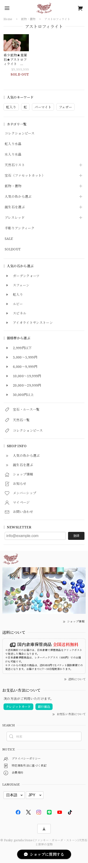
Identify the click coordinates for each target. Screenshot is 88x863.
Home (8, 19)
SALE (9, 239)
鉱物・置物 (13, 186)
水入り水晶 (13, 155)
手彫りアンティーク (19, 228)
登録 (76, 536)
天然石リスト (15, 165)
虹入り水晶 (13, 144)
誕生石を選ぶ (15, 207)
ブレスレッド (15, 218)
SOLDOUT (13, 249)
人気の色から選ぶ (18, 197)
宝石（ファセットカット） (25, 176)
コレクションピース (19, 133)
